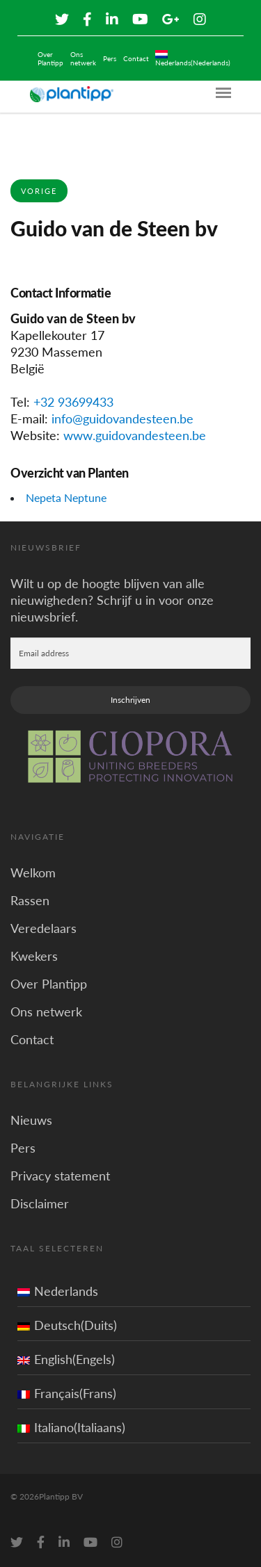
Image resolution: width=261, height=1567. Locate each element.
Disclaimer (39, 1203)
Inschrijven (130, 700)
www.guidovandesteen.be (134, 435)
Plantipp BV (61, 1496)
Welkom (33, 872)
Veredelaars (43, 928)
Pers (109, 58)
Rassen (29, 900)
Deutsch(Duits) (67, 1325)
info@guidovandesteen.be (122, 418)
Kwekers (34, 956)
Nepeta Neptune (66, 497)
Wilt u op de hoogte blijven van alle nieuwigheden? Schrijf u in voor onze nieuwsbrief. (112, 600)
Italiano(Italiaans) (71, 1427)
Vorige (39, 190)
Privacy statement (60, 1175)
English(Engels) (66, 1359)
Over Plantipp (50, 58)
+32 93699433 (73, 401)
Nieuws (31, 1120)
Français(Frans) (66, 1393)
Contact (136, 58)
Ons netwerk (83, 58)
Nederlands (57, 1291)
